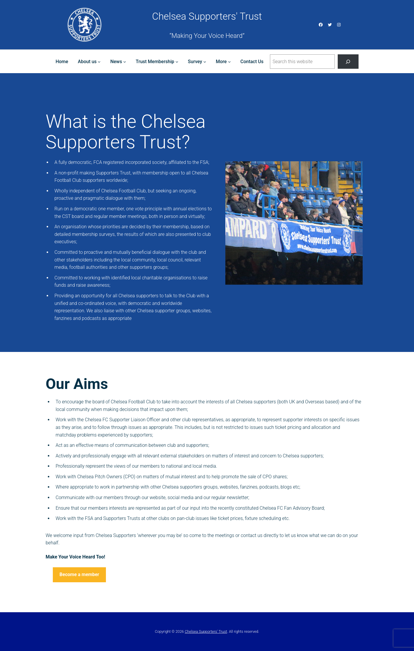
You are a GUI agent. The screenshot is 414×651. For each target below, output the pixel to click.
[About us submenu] (99, 61)
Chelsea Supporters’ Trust (206, 631)
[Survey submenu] (204, 61)
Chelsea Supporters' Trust (207, 16)
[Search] (348, 61)
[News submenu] (124, 61)
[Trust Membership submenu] (176, 61)
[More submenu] (229, 61)
